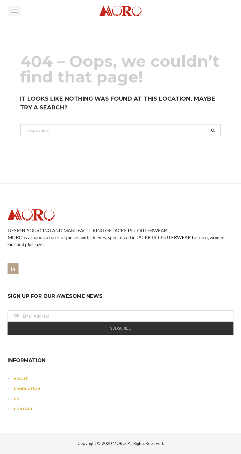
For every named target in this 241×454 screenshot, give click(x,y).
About (21, 379)
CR (16, 399)
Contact (23, 409)
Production (27, 389)
